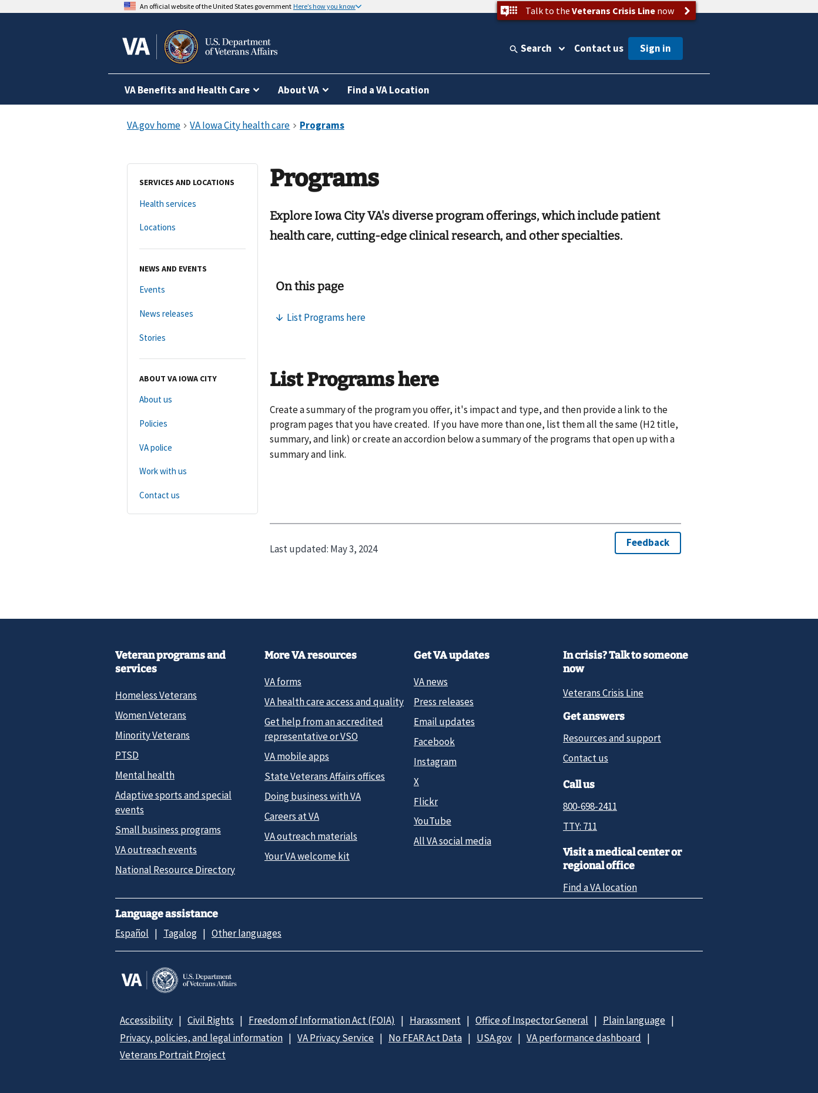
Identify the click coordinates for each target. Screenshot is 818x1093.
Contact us (598, 48)
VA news (431, 681)
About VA (298, 89)
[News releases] (192, 314)
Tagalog (180, 933)
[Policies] (192, 424)
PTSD (127, 755)
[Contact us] (192, 496)
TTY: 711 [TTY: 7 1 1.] (580, 826)
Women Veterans (150, 715)
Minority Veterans (152, 735)
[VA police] (192, 448)
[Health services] (192, 204)
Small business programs (168, 829)
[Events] (192, 290)
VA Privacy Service (335, 1037)
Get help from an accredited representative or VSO (323, 729)
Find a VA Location (388, 89)
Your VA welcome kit (307, 856)
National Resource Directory (175, 869)
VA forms (282, 681)
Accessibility (146, 1020)
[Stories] (192, 338)
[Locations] (192, 228)
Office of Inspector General (531, 1020)
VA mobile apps (296, 756)
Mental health (145, 775)
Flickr (426, 801)
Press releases (444, 701)
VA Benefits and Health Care (187, 89)
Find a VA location (600, 887)
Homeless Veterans (156, 695)
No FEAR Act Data (425, 1037)
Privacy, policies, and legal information (201, 1037)
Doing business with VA (312, 796)
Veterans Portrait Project (173, 1054)
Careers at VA (291, 816)
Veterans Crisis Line (603, 692)
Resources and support (612, 738)
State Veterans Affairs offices (324, 776)
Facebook (434, 741)
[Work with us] (192, 472)
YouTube (432, 820)
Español (132, 933)
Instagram (435, 761)
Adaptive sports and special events (173, 802)
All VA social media (452, 840)
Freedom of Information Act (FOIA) (322, 1020)
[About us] (192, 400)
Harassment (435, 1020)
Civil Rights (210, 1020)
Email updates (444, 721)
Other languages (246, 933)
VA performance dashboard (584, 1037)
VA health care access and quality (334, 701)
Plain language (634, 1020)
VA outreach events (156, 849)
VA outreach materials (310, 836)
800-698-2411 (590, 806)
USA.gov (494, 1037)
